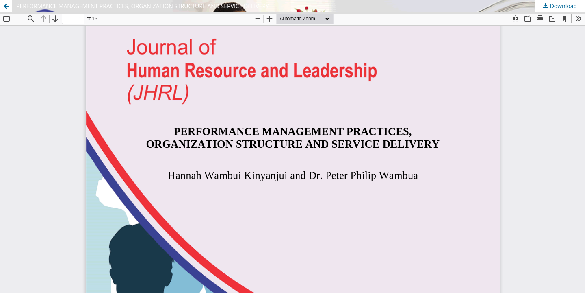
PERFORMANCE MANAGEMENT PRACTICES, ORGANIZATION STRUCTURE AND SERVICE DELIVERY (142, 6)
